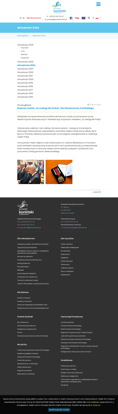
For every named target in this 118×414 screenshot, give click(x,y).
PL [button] (96, 18)
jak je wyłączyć (94, 405)
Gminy (19, 332)
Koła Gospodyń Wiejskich (26, 273)
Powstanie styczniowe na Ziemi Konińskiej (32, 336)
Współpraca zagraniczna (26, 329)
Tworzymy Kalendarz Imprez (27, 280)
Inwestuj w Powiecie (24, 301)
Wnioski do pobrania (25, 256)
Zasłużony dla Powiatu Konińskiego (74, 343)
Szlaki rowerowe (66, 244)
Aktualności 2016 (25, 93)
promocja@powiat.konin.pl (77, 228)
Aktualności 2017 (25, 90)
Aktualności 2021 (25, 75)
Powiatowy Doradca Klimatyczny (29, 260)
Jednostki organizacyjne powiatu (73, 336)
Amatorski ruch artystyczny (27, 277)
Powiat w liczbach (23, 298)
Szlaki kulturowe (66, 261)
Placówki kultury (23, 267)
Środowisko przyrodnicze (26, 326)
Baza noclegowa (67, 271)
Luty (23, 51)
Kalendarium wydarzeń (26, 374)
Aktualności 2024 (39, 36)
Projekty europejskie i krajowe (27, 353)
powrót (97, 192)
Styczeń (24, 47)
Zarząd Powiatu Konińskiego (71, 326)
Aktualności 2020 (25, 79)
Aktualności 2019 (25, 82)
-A (20, 18)
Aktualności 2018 (25, 86)
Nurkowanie (65, 254)
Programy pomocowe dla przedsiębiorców (33, 308)
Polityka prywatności (68, 366)
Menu (98, 4)
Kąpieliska (64, 258)
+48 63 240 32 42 (56, 16)
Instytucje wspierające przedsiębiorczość (32, 305)
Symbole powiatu (67, 322)
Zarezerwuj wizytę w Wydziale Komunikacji (32, 244)
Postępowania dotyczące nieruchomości (76, 352)
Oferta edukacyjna (24, 367)
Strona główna (22, 36)
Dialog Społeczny (23, 263)
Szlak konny (65, 264)
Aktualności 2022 (25, 72)
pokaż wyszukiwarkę (89, 18)
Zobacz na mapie (67, 213)
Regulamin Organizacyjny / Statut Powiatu (76, 332)
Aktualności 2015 (25, 97)
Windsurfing (65, 251)
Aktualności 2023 (25, 68)
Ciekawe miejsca (67, 268)
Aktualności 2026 (25, 44)
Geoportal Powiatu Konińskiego (28, 357)
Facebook (64, 385)
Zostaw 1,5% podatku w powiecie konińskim (33, 284)
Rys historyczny (23, 322)
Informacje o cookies (68, 369)
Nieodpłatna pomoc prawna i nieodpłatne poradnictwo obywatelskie (33, 252)
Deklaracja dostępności (69, 376)
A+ (24, 18)
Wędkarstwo (65, 275)
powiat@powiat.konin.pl (57, 19)
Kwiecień (25, 57)
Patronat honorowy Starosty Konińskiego (76, 339)
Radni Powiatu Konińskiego (71, 329)
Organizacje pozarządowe (27, 247)
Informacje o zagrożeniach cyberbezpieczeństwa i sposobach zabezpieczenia (79, 380)
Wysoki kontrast (34, 18)
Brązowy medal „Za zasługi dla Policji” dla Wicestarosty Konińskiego (55, 108)
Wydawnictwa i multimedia (27, 364)
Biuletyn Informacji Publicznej (71, 373)
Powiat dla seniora (24, 360)
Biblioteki (20, 270)
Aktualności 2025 (25, 61)
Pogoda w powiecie (24, 370)
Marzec (24, 54)
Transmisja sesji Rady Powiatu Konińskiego (33, 350)
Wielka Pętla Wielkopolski (70, 247)
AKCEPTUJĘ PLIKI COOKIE (59, 410)
